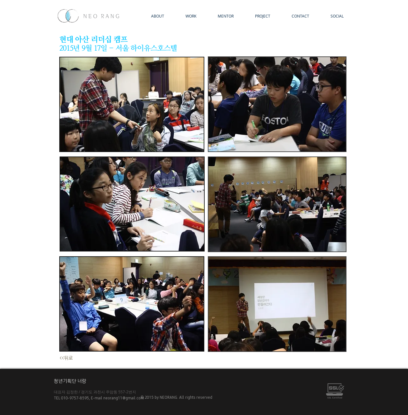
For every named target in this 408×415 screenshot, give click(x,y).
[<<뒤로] (71, 358)
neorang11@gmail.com (124, 398)
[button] (256, 16)
